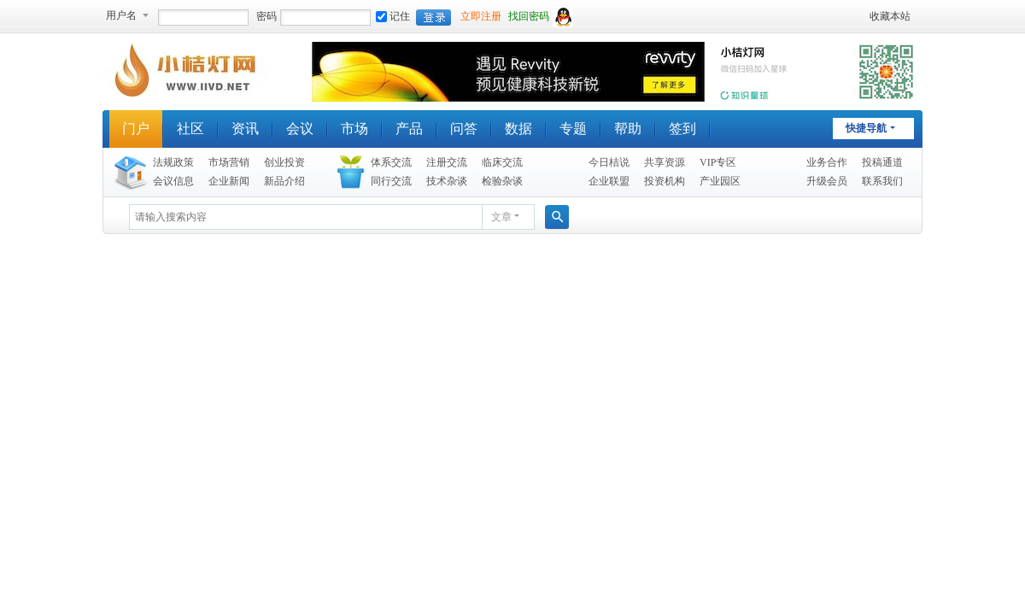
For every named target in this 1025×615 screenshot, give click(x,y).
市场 (354, 128)
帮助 (627, 128)
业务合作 (826, 162)
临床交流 (502, 162)
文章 (501, 217)
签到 (682, 128)
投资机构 (664, 181)
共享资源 (664, 162)
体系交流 (391, 162)
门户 (135, 128)
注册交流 (446, 162)
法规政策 (173, 162)
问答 (463, 128)
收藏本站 (890, 16)
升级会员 (826, 181)
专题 (573, 128)
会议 (299, 128)
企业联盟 (609, 181)
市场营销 (228, 162)
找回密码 (528, 16)
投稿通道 (882, 162)
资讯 (245, 128)
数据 (518, 128)
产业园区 (720, 181)
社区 (190, 128)
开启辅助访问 (862, 16)
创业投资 (284, 162)
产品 (409, 128)
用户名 (121, 15)
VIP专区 (718, 162)
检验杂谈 (502, 181)
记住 (393, 16)
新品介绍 (284, 181)
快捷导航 (866, 128)
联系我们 (882, 181)
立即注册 (480, 16)
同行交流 (391, 181)
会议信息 (173, 181)
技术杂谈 (446, 181)
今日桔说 (609, 162)
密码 (266, 16)
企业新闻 (228, 181)
